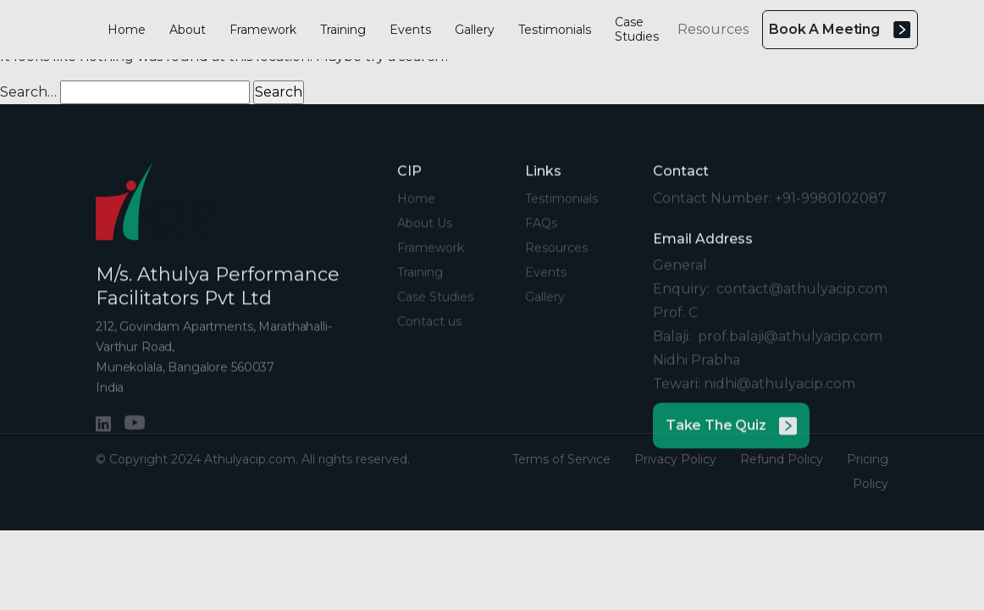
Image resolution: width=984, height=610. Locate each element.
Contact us (429, 335)
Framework (262, 29)
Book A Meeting (840, 30)
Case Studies (637, 29)
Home (127, 29)
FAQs (541, 237)
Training (343, 29)
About (187, 29)
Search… (28, 92)
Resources (713, 29)
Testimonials (554, 29)
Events (410, 29)
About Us (424, 237)
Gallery (475, 29)
